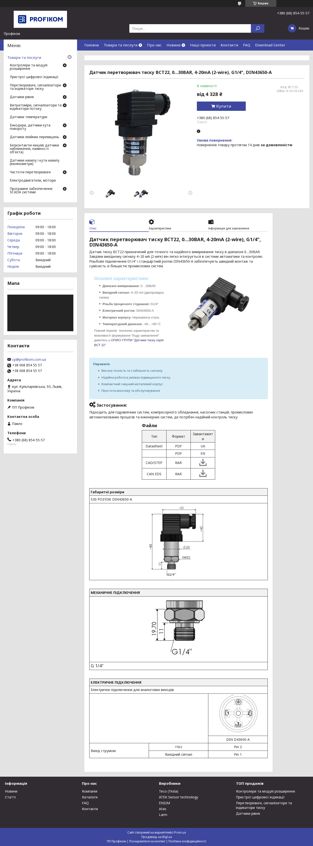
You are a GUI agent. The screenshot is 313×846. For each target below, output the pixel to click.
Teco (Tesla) (168, 791)
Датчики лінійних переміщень (34, 137)
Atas (162, 808)
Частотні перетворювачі (30, 172)
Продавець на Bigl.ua (156, 837)
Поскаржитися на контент (147, 841)
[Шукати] (257, 28)
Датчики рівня (22, 97)
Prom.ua (180, 832)
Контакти (229, 44)
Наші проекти (203, 44)
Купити (223, 106)
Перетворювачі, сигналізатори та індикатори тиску (35, 87)
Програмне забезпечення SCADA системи (31, 190)
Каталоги (90, 797)
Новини (173, 44)
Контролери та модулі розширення (28, 67)
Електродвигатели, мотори (33, 181)
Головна (91, 44)
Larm (163, 814)
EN (203, 453)
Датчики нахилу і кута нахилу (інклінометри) (34, 162)
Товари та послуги (120, 44)
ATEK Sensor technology (178, 797)
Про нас (154, 44)
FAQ (246, 44)
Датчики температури (28, 117)
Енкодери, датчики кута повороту (30, 127)
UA (203, 446)
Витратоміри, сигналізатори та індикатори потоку (36, 107)
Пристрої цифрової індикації (34, 77)
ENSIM (164, 803)
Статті (10, 797)
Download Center (270, 44)
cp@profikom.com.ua (29, 359)
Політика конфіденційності (187, 841)
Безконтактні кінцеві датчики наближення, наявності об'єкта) (34, 149)
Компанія (89, 791)
